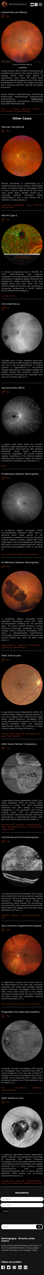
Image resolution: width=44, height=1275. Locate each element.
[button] (18, 67)
